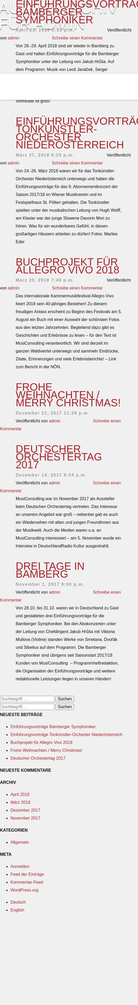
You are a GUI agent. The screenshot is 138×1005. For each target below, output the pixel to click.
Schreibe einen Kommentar (77, 163)
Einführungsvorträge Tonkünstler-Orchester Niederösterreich (66, 734)
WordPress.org (24, 890)
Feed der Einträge (27, 874)
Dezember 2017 (25, 810)
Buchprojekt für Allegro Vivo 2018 (67, 266)
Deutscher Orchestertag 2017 (59, 456)
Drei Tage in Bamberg (50, 570)
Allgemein (19, 842)
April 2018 (19, 794)
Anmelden (19, 866)
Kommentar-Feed (26, 882)
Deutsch (18, 902)
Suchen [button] (65, 699)
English (17, 910)
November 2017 (25, 818)
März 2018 (20, 802)
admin (13, 163)
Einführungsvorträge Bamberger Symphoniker (53, 726)
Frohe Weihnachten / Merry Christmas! (68, 394)
